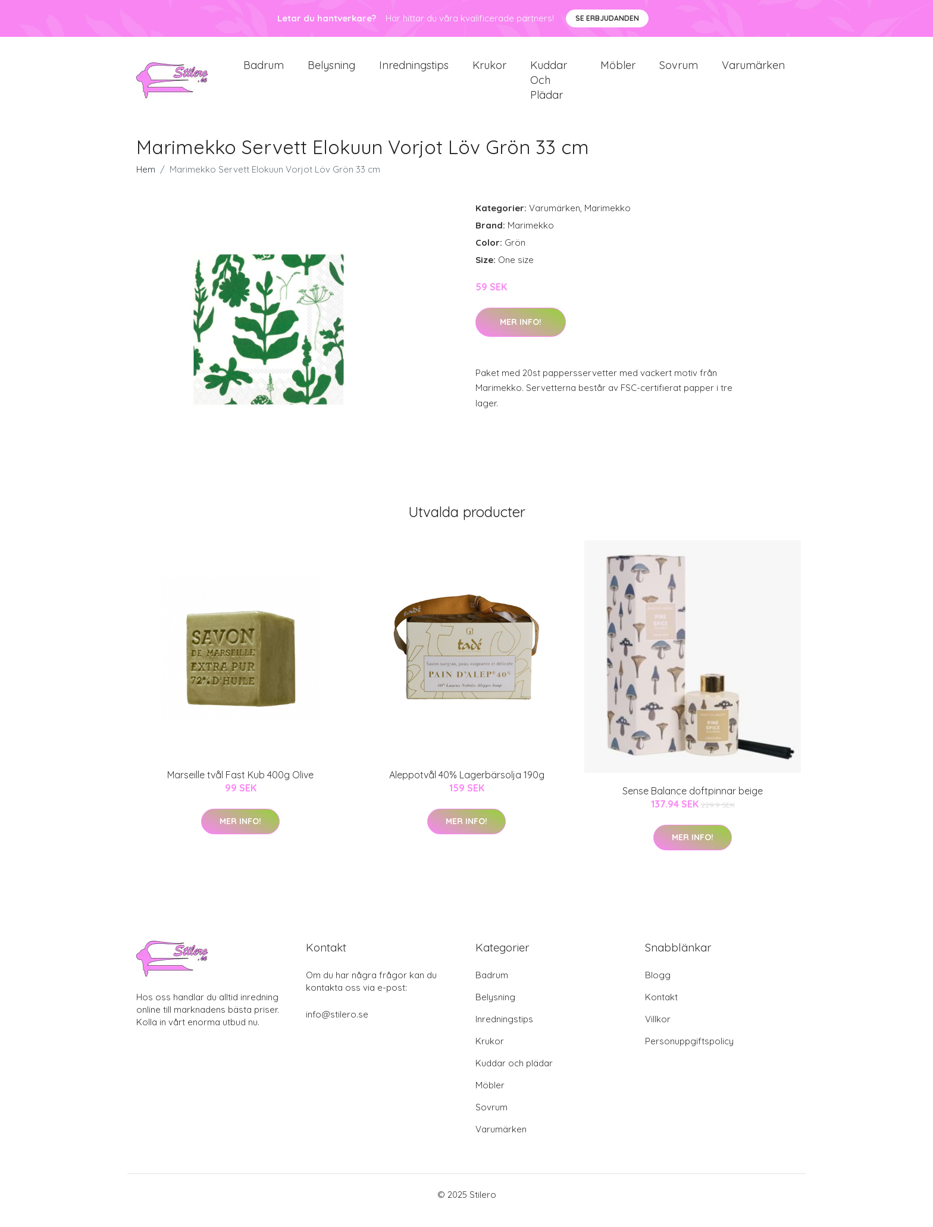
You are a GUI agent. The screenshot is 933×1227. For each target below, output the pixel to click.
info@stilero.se (337, 1026)
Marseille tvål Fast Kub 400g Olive (240, 787)
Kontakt (661, 1009)
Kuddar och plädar (548, 86)
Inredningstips (414, 71)
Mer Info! (520, 333)
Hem (145, 181)
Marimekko (607, 220)
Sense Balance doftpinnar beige (692, 803)
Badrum (263, 71)
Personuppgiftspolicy (689, 1053)
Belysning (331, 71)
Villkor (658, 1031)
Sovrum (678, 71)
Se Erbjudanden (607, 18)
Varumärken (753, 71)
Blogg (658, 987)
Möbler (617, 71)
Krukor (489, 71)
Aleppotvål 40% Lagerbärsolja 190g (466, 787)
